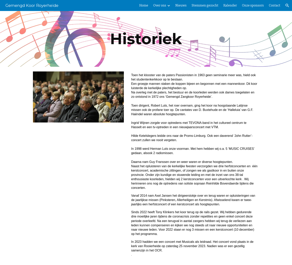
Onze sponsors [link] (253, 5)
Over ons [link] (159, 5)
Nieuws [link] (181, 5)
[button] (287, 5)
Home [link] (143, 5)
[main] (146, 39)
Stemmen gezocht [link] (205, 5)
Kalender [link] (230, 5)
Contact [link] (274, 5)
